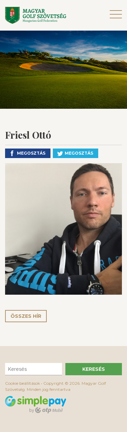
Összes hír (25, 316)
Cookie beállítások (22, 383)
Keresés (93, 369)
